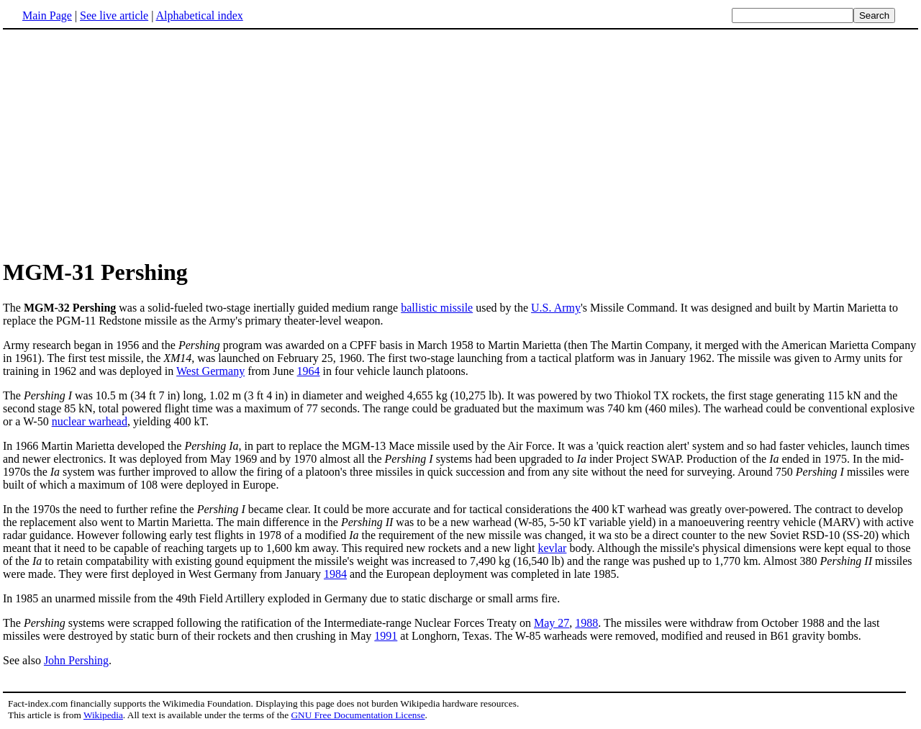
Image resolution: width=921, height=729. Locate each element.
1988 (586, 623)
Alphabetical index (198, 15)
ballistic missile (437, 308)
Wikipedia (103, 715)
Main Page (47, 15)
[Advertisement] (124, 143)
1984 (335, 574)
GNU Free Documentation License (358, 715)
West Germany (210, 371)
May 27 (551, 623)
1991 (385, 636)
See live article (114, 15)
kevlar (551, 548)
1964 (308, 371)
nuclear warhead (89, 421)
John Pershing (76, 660)
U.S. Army (556, 308)
